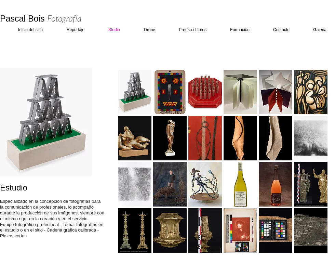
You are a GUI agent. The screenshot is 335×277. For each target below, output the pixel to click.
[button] (134, 92)
